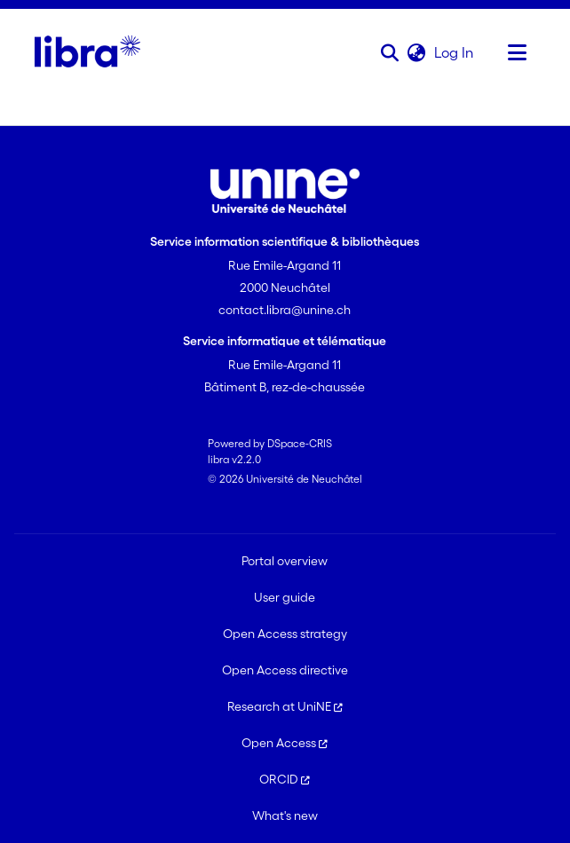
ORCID (284, 779)
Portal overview (284, 561)
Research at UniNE (285, 706)
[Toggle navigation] (517, 52)
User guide (284, 597)
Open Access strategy (285, 633)
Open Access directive (285, 670)
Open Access (284, 743)
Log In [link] (454, 52)
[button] (390, 52)
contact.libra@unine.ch (284, 310)
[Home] (87, 52)
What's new (285, 815)
